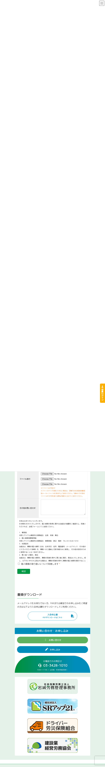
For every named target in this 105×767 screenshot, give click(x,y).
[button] (52, 618)
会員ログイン (102, 393)
